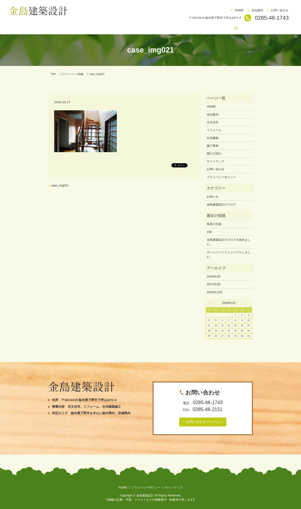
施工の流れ (164, 28)
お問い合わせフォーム (202, 422)
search (218, 28)
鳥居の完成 (214, 224)
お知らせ (212, 196)
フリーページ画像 (73, 74)
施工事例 (144, 28)
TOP (53, 74)
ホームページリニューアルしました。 (229, 254)
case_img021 (60, 185)
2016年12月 (214, 292)
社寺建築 (125, 28)
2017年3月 (214, 284)
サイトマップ (215, 161)
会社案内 (257, 10)
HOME (239, 10)
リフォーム (105, 28)
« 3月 (211, 303)
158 (209, 232)
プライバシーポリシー (221, 177)
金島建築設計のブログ (193, 28)
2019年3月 (214, 276)
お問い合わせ (279, 10)
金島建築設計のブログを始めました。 (229, 242)
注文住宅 (85, 28)
